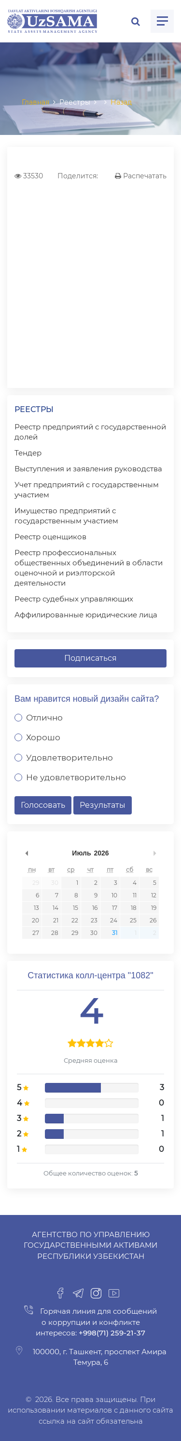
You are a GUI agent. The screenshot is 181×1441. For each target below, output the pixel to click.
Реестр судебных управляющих (73, 598)
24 (113, 920)
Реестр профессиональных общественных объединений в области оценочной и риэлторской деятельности (88, 567)
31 (114, 932)
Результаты (102, 805)
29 (35, 882)
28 (54, 932)
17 (114, 907)
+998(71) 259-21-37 (111, 1332)
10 (114, 895)
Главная (35, 102)
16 (94, 907)
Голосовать (43, 805)
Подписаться (90, 658)
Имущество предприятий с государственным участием (66, 515)
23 (94, 920)
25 (133, 920)
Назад (121, 102)
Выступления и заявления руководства (88, 468)
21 (55, 920)
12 (153, 895)
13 (36, 907)
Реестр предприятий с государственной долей (90, 431)
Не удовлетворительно (76, 777)
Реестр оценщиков (50, 536)
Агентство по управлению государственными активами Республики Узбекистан (90, 1245)
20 (35, 920)
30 (54, 882)
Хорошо (43, 737)
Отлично (44, 717)
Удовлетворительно (69, 757)
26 (153, 920)
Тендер (28, 452)
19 (153, 907)
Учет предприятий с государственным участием (86, 489)
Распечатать (141, 176)
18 (134, 907)
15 (75, 907)
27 (35, 932)
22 (74, 920)
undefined (26, 853)
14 (55, 907)
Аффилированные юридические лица (85, 614)
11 (135, 895)
